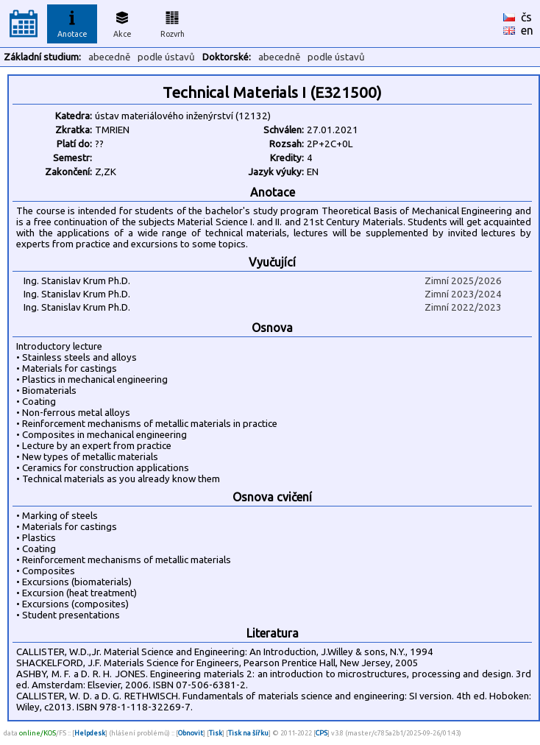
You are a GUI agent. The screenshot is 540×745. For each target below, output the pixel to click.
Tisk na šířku (248, 733)
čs (526, 17)
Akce (122, 22)
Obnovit (190, 733)
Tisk (215, 733)
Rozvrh (172, 22)
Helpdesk (89, 733)
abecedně (109, 57)
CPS (321, 733)
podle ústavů (166, 57)
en (527, 30)
